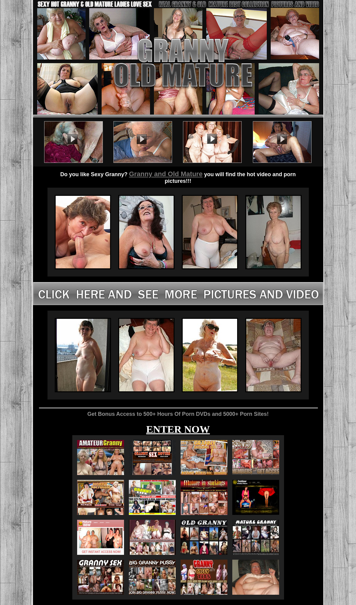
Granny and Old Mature (165, 174)
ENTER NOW (178, 429)
